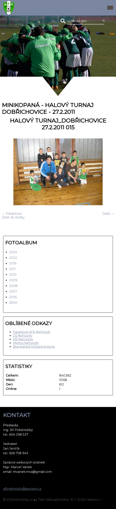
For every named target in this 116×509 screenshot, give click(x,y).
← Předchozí (12, 213)
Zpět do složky (13, 217)
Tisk (41, 499)
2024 (13, 252)
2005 (13, 297)
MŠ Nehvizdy (23, 339)
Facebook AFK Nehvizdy (32, 332)
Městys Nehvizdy (26, 343)
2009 (13, 280)
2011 (12, 269)
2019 (12, 263)
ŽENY (13, 303)
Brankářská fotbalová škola (34, 346)
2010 (12, 274)
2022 (13, 258)
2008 (13, 286)
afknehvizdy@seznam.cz (22, 489)
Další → (108, 213)
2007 (13, 291)
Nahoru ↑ (94, 499)
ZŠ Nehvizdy (22, 335)
